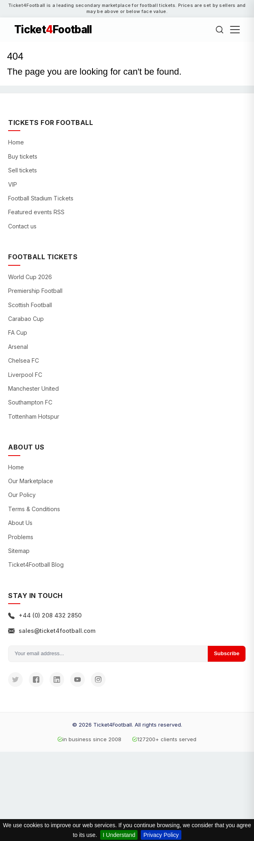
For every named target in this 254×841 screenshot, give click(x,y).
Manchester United (33, 388)
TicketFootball (53, 29)
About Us (20, 522)
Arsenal (18, 346)
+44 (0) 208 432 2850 (45, 615)
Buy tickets (22, 156)
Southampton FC (30, 402)
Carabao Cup (26, 318)
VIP (12, 184)
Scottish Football (30, 304)
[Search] (219, 29)
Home (16, 142)
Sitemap (19, 550)
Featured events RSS (36, 212)
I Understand (119, 835)
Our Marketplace (30, 480)
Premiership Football (35, 290)
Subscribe (226, 653)
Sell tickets (22, 170)
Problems (20, 536)
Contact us (22, 226)
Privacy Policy (161, 835)
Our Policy (22, 494)
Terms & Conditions (34, 508)
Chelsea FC (23, 360)
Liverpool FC (25, 374)
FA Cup (17, 332)
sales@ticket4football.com (51, 630)
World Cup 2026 (30, 276)
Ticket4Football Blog (36, 564)
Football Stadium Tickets (40, 198)
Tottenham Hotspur (33, 416)
